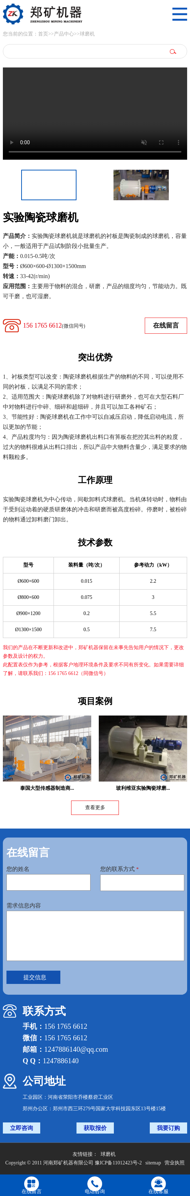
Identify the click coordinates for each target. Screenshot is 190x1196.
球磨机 (87, 34)
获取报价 (95, 1128)
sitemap (153, 1162)
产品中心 (64, 34)
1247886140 (61, 1061)
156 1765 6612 (54, 325)
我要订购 (168, 1128)
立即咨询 (21, 1128)
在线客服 (158, 1191)
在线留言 (166, 325)
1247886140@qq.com (76, 1049)
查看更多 (95, 807)
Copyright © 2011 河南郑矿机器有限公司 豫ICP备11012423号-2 (73, 1162)
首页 (43, 34)
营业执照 (174, 1162)
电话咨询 (95, 1191)
